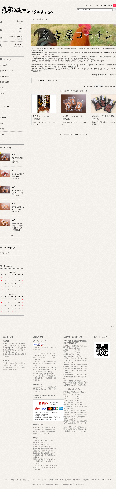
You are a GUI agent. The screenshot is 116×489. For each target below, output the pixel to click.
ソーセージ (41, 80)
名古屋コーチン (42, 19)
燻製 (49, 80)
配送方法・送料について (73, 480)
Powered (69, 484)
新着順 (113, 86)
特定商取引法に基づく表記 (91, 480)
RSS (103, 480)
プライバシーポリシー (40, 480)
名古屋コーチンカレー (42, 116)
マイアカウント (93, 5)
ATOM (108, 480)
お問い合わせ (27, 480)
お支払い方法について (56, 480)
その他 (55, 80)
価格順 (107, 86)
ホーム (7, 480)
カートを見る (109, 5)
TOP (33, 19)
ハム (34, 80)
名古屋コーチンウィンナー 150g (76, 116)
